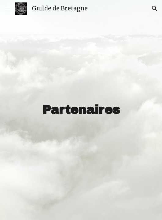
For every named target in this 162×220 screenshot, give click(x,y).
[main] (81, 110)
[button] (7, 8)
